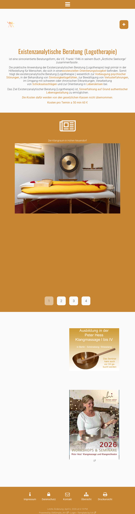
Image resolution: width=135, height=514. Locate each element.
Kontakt (67, 499)
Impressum (30, 499)
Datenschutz (49, 499)
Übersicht (86, 499)
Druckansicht (105, 499)
